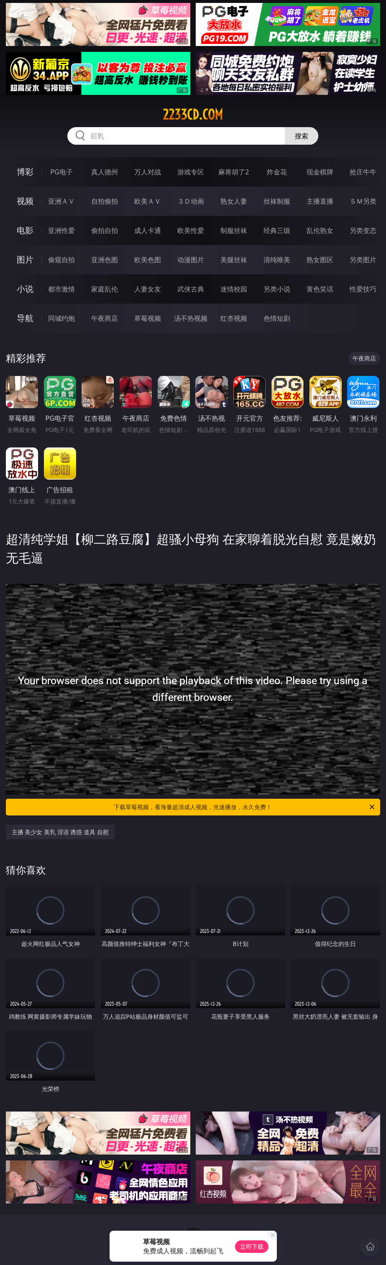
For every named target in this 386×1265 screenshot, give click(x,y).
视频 (25, 201)
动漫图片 (190, 259)
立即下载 (251, 1246)
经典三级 (276, 230)
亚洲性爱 (61, 230)
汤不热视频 (190, 318)
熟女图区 (320, 259)
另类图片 (363, 259)
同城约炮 (61, 318)
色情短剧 (276, 318)
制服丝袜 (233, 230)
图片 (25, 259)
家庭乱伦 (104, 289)
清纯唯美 (276, 259)
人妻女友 (147, 289)
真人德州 (104, 171)
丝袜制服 (276, 201)
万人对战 (147, 171)
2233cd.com (193, 114)
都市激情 (61, 289)
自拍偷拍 (104, 201)
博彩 (25, 171)
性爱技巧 (363, 289)
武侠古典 (190, 289)
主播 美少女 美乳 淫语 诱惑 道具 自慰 (60, 832)
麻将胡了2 (233, 171)
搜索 (301, 136)
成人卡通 (147, 230)
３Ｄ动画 (190, 201)
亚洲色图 (104, 259)
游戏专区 (190, 171)
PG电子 (61, 171)
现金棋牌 (320, 171)
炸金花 (277, 171)
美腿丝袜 (233, 259)
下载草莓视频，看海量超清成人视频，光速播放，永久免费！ (245, 807)
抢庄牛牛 (363, 171)
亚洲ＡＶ (61, 201)
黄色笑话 (320, 289)
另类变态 (363, 230)
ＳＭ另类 (363, 201)
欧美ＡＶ (147, 201)
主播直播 (320, 201)
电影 (25, 230)
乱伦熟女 (320, 230)
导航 (25, 318)
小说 (25, 288)
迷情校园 (233, 289)
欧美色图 (147, 259)
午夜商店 (104, 318)
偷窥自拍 (61, 259)
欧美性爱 (190, 230)
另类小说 (276, 289)
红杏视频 (233, 318)
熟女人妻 (233, 201)
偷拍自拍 (104, 230)
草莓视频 (147, 318)
